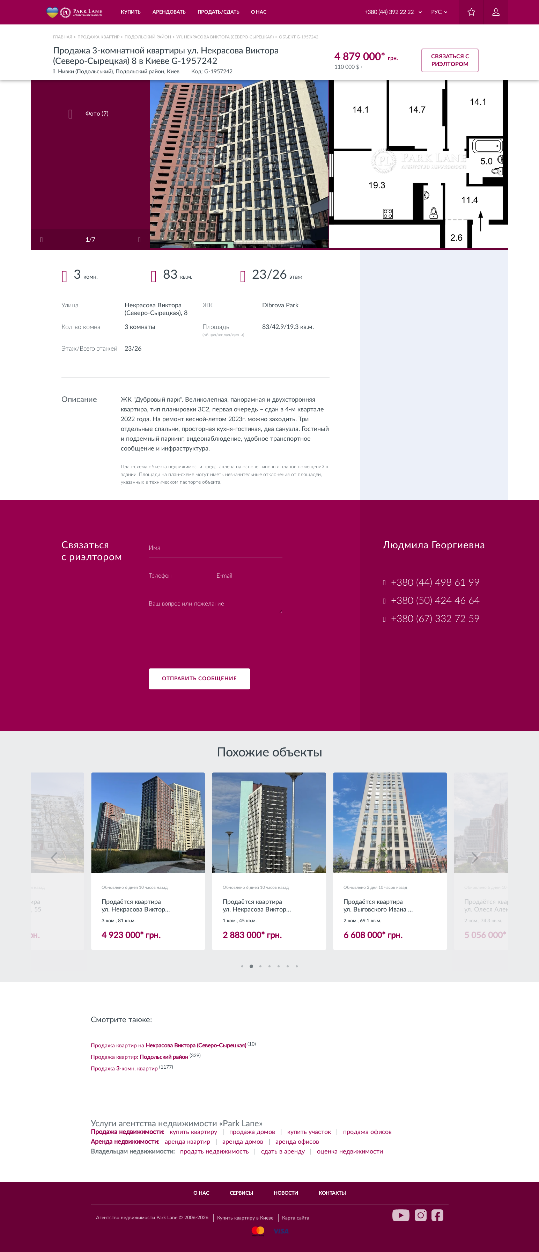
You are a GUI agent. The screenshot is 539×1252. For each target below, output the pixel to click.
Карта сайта (295, 1218)
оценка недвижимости (350, 1152)
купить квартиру (193, 1132)
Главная (62, 37)
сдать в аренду (283, 1152)
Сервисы (241, 1193)
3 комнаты (140, 327)
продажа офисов (367, 1132)
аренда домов (242, 1142)
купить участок (309, 1132)
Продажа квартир (98, 37)
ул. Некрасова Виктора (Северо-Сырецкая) (225, 37)
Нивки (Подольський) (85, 71)
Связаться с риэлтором (450, 60)
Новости (286, 1193)
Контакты (332, 1193)
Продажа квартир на (168, 1045)
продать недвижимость (214, 1152)
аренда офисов (297, 1142)
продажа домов (252, 1132)
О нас (201, 1193)
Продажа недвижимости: (127, 1132)
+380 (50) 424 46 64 (435, 601)
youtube (401, 1215)
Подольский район (148, 37)
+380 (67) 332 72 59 (435, 619)
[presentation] (202, 636)
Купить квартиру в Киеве (245, 1218)
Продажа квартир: (139, 1057)
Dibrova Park (280, 305)
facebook (437, 1215)
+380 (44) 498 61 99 (435, 582)
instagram (421, 1215)
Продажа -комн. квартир (124, 1068)
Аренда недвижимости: (125, 1142)
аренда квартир (187, 1142)
